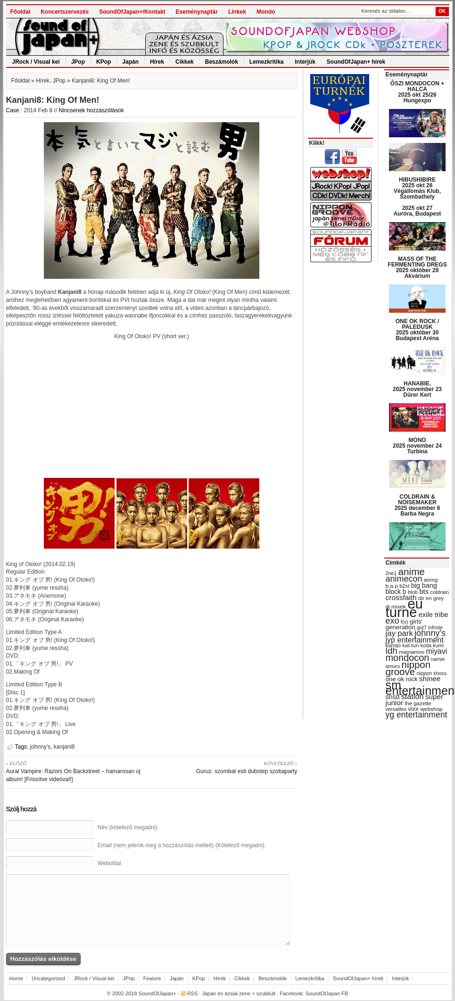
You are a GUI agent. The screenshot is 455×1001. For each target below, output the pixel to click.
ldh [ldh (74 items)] (391, 651)
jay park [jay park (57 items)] (399, 633)
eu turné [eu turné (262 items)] (404, 608)
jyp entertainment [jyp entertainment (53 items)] (415, 639)
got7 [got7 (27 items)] (422, 627)
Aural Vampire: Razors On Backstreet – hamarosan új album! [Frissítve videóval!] (75, 771)
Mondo (265, 11)
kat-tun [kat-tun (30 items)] (410, 645)
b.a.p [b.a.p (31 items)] (392, 586)
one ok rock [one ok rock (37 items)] (402, 679)
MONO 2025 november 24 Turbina (417, 446)
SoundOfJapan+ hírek (356, 61)
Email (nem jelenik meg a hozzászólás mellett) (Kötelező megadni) (181, 845)
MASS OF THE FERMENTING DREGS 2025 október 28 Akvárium (417, 267)
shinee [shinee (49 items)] (430, 679)
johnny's (40, 746)
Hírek (157, 61)
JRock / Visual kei (36, 61)
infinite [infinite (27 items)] (435, 627)
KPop (103, 61)
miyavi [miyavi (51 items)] (436, 651)
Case (12, 110)
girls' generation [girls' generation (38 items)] (404, 624)
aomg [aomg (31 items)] (431, 579)
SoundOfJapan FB (327, 993)
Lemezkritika (266, 61)
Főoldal (20, 11)
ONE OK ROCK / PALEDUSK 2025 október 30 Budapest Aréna (417, 330)
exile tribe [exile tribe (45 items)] (433, 614)
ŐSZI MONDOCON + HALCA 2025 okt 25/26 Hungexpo (417, 92)
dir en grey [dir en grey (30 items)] (431, 598)
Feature (152, 978)
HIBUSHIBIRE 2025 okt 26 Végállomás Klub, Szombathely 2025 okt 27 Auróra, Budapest (417, 196)
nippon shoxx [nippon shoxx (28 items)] (431, 673)
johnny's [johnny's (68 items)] (430, 633)
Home (16, 978)
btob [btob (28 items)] (413, 592)
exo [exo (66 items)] (392, 621)
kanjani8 (64, 746)
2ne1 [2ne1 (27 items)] (391, 573)
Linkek (237, 11)
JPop (78, 61)
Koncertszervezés (65, 11)
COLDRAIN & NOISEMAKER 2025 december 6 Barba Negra (417, 505)
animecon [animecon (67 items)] (404, 579)
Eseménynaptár (197, 11)
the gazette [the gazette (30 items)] (418, 703)
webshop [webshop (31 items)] (431, 709)
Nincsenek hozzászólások (91, 110)
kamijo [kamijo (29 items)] (393, 645)
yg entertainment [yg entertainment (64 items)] (416, 714)
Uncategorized (48, 978)
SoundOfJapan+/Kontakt (132, 11)
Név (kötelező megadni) (127, 827)
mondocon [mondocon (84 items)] (408, 657)
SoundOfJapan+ (157, 993)
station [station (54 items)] (412, 696)
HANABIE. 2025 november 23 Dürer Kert (417, 389)
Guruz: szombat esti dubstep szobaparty (228, 767)
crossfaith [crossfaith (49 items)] (401, 597)
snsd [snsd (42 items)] (393, 697)
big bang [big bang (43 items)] (424, 585)
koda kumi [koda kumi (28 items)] (432, 645)
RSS (192, 993)
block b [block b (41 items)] (396, 591)
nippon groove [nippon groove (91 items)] (408, 668)
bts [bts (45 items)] (424, 591)
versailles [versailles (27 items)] (396, 709)
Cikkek (184, 61)
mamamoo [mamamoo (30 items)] (411, 652)
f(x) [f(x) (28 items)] (404, 622)
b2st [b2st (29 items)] (404, 586)
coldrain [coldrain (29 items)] (439, 592)
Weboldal (109, 863)
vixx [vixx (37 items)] (413, 708)
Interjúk (305, 61)
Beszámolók (221, 61)
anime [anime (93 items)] (411, 571)
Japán (130, 61)
